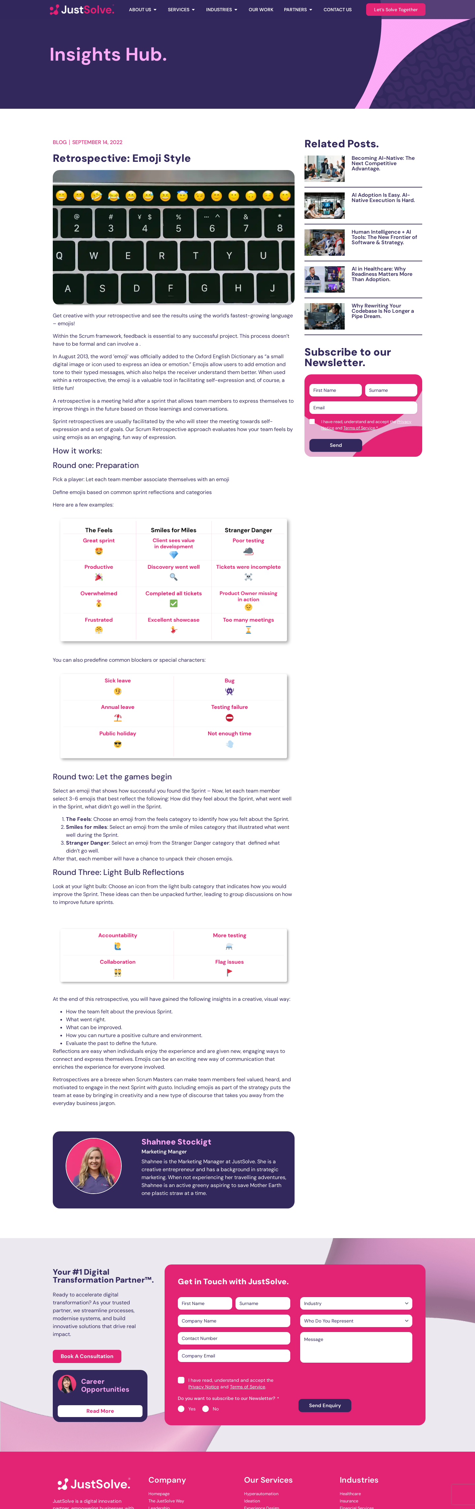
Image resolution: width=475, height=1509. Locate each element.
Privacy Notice (203, 1387)
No (216, 1409)
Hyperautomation (261, 1493)
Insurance (349, 1501)
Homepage (159, 1493)
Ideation (252, 1501)
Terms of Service (359, 428)
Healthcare (350, 1493)
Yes (192, 1409)
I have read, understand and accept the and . (366, 425)
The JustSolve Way (166, 1501)
